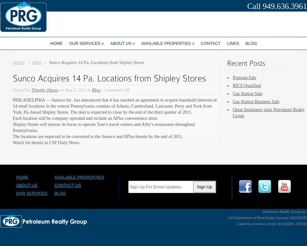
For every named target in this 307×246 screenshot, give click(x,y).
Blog (251, 43)
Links (233, 43)
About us (122, 43)
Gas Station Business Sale (256, 101)
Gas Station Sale (248, 93)
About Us (26, 185)
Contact (211, 43)
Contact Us (67, 185)
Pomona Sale (244, 77)
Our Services (86, 43)
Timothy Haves (44, 90)
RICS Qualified (247, 85)
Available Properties (167, 43)
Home (56, 43)
